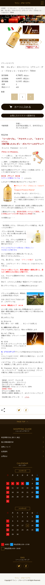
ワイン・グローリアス (22, 578)
